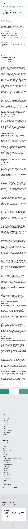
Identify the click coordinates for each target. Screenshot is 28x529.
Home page (4, 6)
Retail (4, 476)
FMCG (4, 452)
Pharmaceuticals (6, 466)
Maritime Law (5, 428)
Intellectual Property (6, 420)
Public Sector (5, 472)
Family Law (5, 416)
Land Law (4, 426)
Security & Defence (6, 478)
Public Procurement (6, 432)
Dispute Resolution (6, 412)
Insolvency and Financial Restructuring (10, 418)
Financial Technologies (7, 450)
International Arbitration (7, 422)
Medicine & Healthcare (7, 460)
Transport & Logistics (7, 484)
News (7, 6)
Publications (5, 489)
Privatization (5, 470)
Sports (4, 482)
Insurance (4, 456)
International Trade (6, 424)
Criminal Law (5, 408)
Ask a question (14, 391)
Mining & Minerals (6, 462)
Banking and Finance (6, 402)
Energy (4, 448)
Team (3, 487)
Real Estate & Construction (8, 474)
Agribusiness (5, 444)
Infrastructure (5, 454)
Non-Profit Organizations (7, 464)
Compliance (5, 404)
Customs (4, 410)
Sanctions (5, 434)
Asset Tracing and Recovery (8, 401)
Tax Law (4, 436)
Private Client (5, 468)
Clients (15, 487)
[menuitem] (23, 1)
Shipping (4, 480)
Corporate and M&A (6, 406)
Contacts (15, 489)
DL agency (15, 527)
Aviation (4, 446)
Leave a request (4, 391)
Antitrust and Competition (7, 399)
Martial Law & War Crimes (7, 430)
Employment (5, 414)
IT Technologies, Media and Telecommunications (12, 458)
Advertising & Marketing (7, 442)
